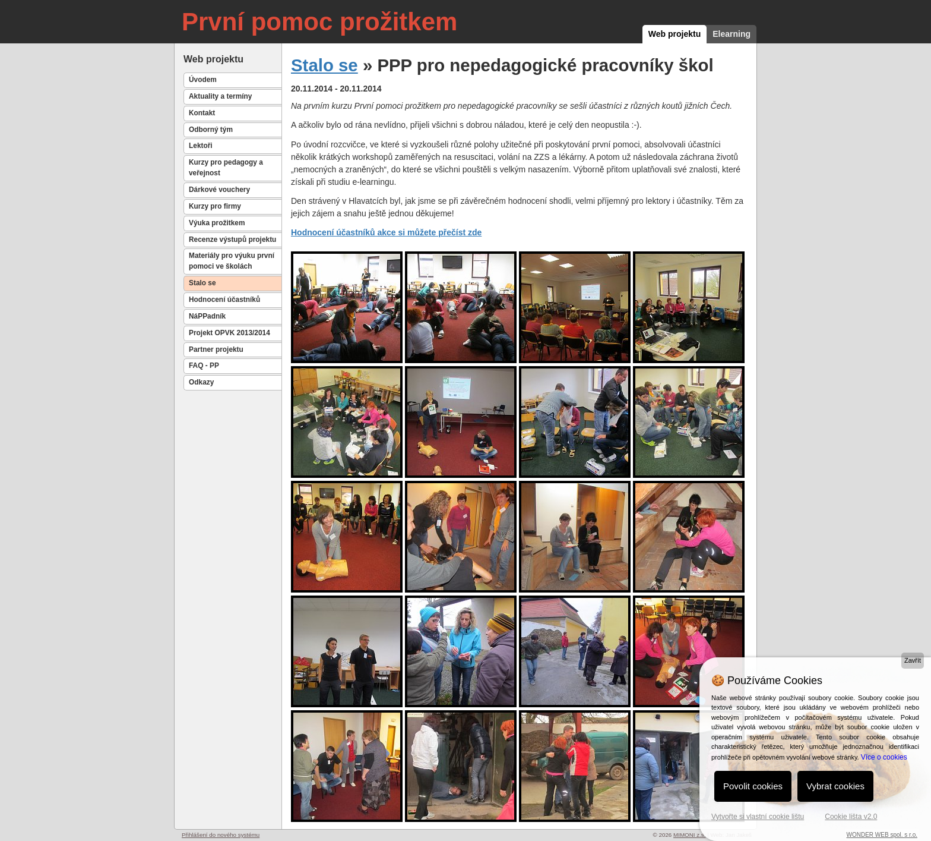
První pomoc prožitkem (319, 22)
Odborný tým (211, 129)
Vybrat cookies (835, 786)
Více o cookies (884, 757)
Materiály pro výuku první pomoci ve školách (231, 260)
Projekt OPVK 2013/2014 (229, 333)
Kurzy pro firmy (215, 206)
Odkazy (201, 382)
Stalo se (202, 283)
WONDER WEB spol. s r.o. (882, 834)
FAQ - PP (204, 365)
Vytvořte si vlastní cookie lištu (757, 816)
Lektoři (201, 145)
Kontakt (202, 113)
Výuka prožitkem (217, 223)
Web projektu (674, 34)
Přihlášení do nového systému (220, 834)
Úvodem (203, 79)
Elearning (731, 34)
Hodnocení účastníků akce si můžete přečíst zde (386, 232)
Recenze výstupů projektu (232, 239)
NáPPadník (207, 316)
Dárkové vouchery (219, 189)
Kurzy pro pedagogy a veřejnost (226, 167)
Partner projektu (216, 349)
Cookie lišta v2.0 (851, 816)
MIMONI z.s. (689, 834)
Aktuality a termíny (220, 96)
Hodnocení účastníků (224, 299)
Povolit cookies (753, 786)
